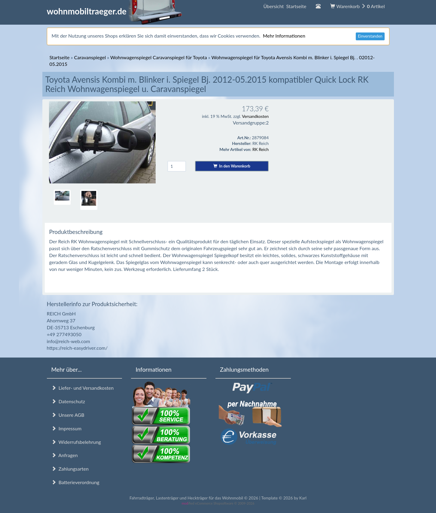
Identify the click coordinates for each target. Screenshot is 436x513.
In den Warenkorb (231, 166)
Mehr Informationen (284, 35)
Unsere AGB (67, 415)
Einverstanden (370, 36)
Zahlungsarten (70, 469)
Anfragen (64, 455)
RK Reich (260, 149)
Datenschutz (68, 401)
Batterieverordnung (75, 482)
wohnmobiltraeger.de (114, 11)
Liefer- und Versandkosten (82, 388)
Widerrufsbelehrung (76, 442)
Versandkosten (255, 116)
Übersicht (284, 6)
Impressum (66, 428)
